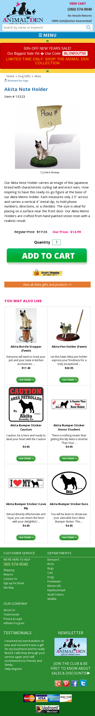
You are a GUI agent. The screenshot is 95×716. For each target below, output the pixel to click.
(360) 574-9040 (79, 9)
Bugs (50, 568)
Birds (50, 564)
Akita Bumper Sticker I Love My (26, 506)
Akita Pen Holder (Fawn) (69, 346)
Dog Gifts (24, 76)
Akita (37, 76)
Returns (8, 574)
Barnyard (53, 559)
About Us (9, 610)
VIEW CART (77, 3)
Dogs (50, 577)
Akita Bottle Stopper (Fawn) (26, 349)
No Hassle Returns (80, 15)
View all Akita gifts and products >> (47, 284)
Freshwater (54, 581)
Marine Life (54, 586)
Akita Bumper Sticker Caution (26, 427)
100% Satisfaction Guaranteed (72, 21)
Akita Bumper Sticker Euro (69, 504)
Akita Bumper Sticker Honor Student (69, 427)
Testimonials (11, 614)
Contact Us (10, 579)
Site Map (8, 587)
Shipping (8, 570)
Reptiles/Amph (56, 590)
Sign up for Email (13, 583)
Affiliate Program (13, 623)
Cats (50, 573)
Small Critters (55, 594)
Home (10, 76)
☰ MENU (47, 35)
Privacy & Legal (12, 619)
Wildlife (52, 599)
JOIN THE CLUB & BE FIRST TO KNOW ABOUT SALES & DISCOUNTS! (71, 668)
